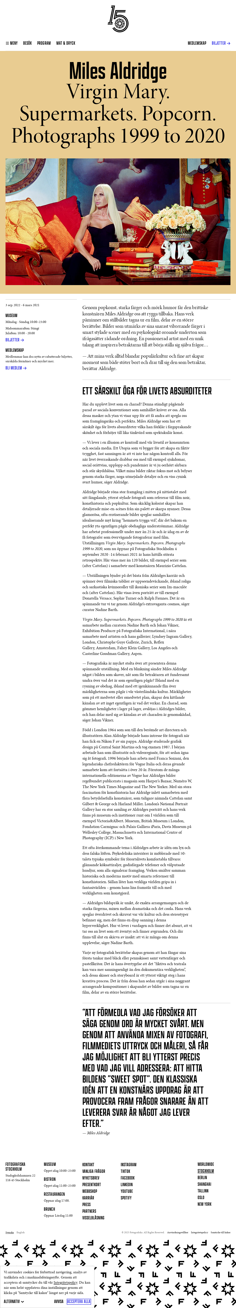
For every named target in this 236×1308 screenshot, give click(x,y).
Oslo (201, 1197)
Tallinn (203, 1191)
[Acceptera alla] (79, 1301)
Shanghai (204, 1184)
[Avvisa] (59, 1301)
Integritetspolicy (65, 1283)
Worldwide (206, 1164)
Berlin (202, 1177)
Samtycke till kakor (220, 1232)
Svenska (10, 1232)
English (21, 1232)
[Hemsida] (118, 19)
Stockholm (206, 1171)
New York (204, 1204)
